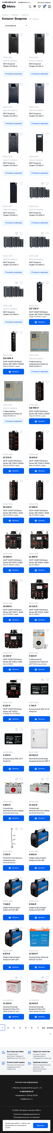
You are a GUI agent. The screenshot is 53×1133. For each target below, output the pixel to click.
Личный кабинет (44, 2)
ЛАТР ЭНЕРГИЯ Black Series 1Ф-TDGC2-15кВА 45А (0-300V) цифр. (39, 463)
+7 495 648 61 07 (9, 2)
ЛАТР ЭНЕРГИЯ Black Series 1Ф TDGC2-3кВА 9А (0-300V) (39, 562)
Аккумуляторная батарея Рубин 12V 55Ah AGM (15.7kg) (11, 1009)
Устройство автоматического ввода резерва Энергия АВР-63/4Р (39, 810)
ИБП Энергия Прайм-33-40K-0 (10, 164)
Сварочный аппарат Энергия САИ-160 (37, 859)
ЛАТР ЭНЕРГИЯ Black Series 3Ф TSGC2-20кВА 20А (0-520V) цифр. (39, 413)
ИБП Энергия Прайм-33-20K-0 (10, 114)
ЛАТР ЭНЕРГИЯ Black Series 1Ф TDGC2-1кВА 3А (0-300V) (12, 661)
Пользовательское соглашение (26, 1117)
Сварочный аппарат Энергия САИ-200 (37, 908)
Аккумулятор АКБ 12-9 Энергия (13, 759)
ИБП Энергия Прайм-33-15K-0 (36, 65)
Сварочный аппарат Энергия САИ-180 (11, 908)
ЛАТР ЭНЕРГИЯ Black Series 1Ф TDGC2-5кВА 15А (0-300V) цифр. (13, 562)
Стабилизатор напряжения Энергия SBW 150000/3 (12, 413)
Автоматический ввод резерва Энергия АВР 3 (39, 759)
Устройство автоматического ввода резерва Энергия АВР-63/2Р (13, 810)
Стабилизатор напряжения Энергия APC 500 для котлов (38, 661)
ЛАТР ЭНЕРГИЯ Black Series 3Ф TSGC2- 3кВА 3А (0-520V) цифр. (13, 612)
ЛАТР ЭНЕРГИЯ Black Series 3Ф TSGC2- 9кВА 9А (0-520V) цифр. (13, 512)
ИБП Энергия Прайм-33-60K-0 (36, 164)
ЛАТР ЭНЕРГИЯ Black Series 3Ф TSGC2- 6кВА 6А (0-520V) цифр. (39, 512)
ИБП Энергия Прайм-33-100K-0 (36, 214)
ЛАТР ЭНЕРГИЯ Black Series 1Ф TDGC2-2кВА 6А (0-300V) (39, 612)
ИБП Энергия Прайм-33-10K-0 (10, 65)
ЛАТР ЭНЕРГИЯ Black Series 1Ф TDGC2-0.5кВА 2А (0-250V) (12, 711)
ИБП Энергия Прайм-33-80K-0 (10, 214)
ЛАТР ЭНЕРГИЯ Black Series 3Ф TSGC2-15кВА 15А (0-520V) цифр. (13, 463)
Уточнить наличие (13, 74)
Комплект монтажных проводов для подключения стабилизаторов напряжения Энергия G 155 (13, 860)
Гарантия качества (41, 1051)
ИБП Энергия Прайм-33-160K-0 (36, 263)
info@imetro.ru (24, 2)
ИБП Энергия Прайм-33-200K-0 (11, 313)
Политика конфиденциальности (26, 1114)
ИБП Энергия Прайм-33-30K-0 (36, 114)
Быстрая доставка (15, 1051)
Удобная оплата (40, 1062)
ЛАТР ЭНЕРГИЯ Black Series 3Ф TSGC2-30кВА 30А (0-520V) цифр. (13, 363)
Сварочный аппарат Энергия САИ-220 (11, 958)
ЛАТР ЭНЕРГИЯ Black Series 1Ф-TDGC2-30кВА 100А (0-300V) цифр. (39, 314)
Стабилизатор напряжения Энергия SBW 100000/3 (38, 363)
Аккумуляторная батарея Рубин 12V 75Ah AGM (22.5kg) (37, 1009)
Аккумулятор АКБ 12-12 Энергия (39, 710)
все (43, 1028)
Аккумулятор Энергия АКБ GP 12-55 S (38, 958)
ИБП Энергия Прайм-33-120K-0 (10, 263)
